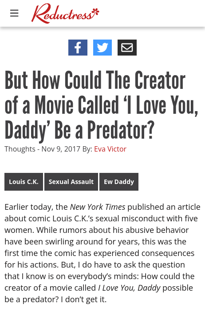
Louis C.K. (24, 181)
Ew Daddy (119, 181)
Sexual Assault (71, 181)
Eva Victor (110, 149)
